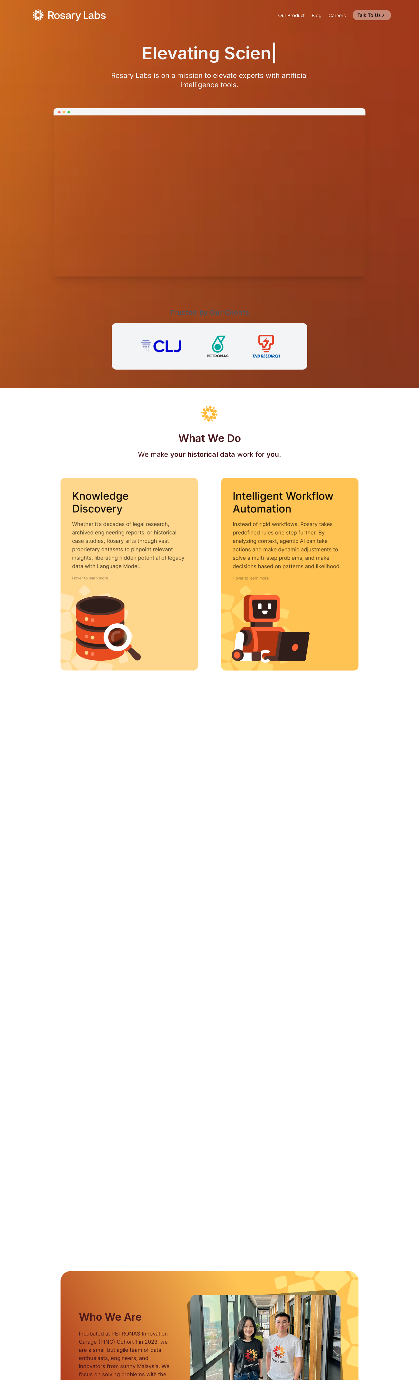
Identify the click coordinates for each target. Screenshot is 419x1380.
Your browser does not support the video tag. (209, 196)
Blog (317, 15)
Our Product (291, 15)
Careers (337, 15)
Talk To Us (371, 15)
